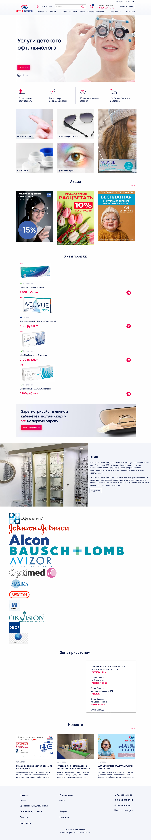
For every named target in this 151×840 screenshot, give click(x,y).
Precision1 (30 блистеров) (32, 287)
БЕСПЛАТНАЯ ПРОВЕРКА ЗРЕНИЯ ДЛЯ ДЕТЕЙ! (115, 767)
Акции (64, 11)
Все (133, 185)
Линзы (23, 800)
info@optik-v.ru (122, 805)
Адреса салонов (44, 6)
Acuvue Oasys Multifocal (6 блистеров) (38, 321)
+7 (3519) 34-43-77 (99, 693)
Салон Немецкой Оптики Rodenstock (108, 666)
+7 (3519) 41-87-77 (99, 683)
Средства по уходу (67, 170)
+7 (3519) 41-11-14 (99, 672)
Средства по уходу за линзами (34, 805)
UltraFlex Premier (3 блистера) (34, 355)
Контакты (130, 11)
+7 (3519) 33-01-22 (99, 704)
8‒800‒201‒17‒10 (123, 800)
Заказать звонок (126, 6)
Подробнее (23, 67)
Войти (131, 1)
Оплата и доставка (98, 11)
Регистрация (121, 1)
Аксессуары (22, 170)
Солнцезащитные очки (68, 136)
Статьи (82, 11)
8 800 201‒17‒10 (106, 7)
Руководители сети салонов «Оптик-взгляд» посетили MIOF (73, 767)
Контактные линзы (25, 136)
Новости (73, 11)
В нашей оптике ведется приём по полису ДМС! (34, 767)
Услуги (54, 11)
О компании (117, 11)
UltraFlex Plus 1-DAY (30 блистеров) (36, 388)
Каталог (42, 11)
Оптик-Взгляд (97, 677)
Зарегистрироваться (31, 428)
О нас (62, 800)
